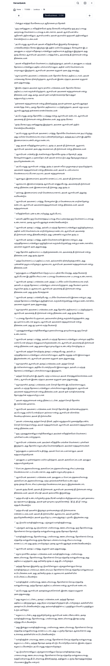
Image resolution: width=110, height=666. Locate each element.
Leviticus (37, 9)
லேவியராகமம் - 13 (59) (54, 15)
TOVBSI (27, 9)
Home (19, 9)
